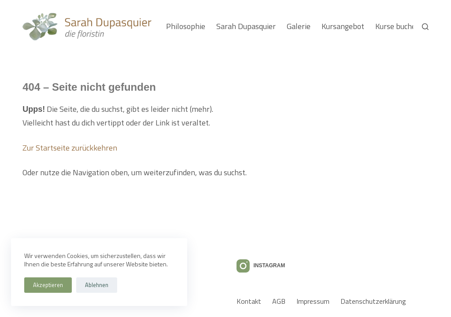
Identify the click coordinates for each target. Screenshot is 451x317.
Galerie (299, 26)
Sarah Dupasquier (246, 26)
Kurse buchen (397, 26)
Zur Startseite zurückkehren (69, 148)
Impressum (312, 301)
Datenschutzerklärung (373, 301)
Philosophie (185, 26)
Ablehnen (96, 284)
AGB (278, 301)
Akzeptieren (48, 284)
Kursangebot (343, 26)
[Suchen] (425, 26)
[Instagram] (261, 266)
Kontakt (249, 301)
